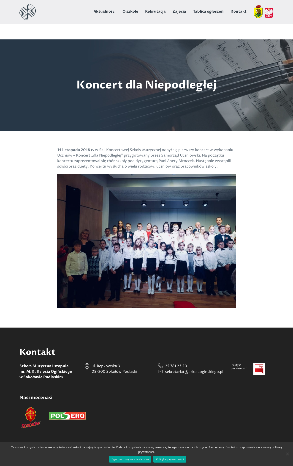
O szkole (130, 11)
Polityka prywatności (170, 459)
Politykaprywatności (239, 366)
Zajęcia (179, 11)
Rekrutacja (155, 11)
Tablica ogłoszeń (208, 11)
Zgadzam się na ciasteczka (130, 459)
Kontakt (239, 11)
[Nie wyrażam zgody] (287, 454)
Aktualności (105, 11)
